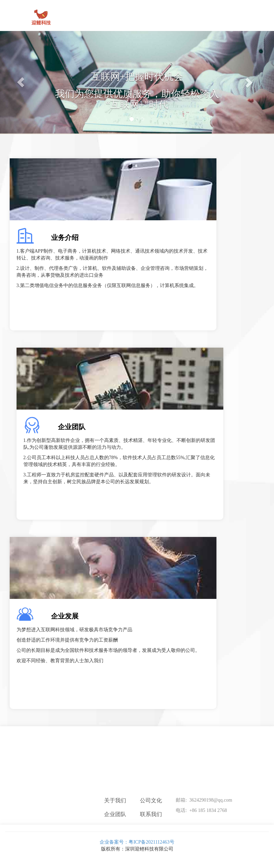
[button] (20, 82)
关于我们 (115, 800)
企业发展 (65, 616)
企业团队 (71, 427)
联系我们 (151, 814)
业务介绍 (65, 237)
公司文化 (151, 800)
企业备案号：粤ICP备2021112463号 (137, 838)
